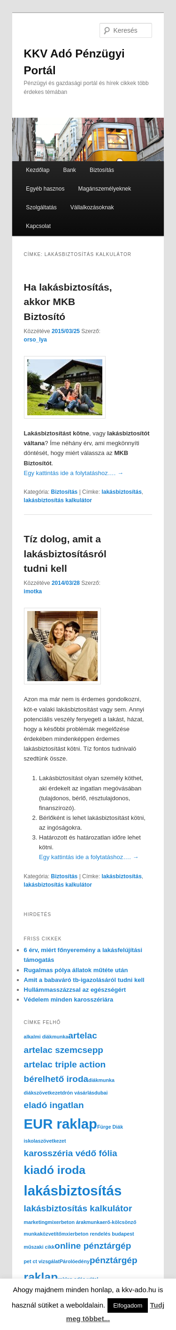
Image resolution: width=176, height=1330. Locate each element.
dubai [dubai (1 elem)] (100, 1092)
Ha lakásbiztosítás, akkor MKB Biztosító (68, 302)
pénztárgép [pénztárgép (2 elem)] (114, 1260)
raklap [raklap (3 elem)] (41, 1277)
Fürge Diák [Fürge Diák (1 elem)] (110, 1127)
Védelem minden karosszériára (69, 999)
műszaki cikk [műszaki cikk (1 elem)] (39, 1247)
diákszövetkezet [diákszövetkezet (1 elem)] (43, 1092)
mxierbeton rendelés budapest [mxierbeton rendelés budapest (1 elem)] (97, 1234)
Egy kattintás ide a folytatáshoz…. (73, 473)
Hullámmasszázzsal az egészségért (75, 989)
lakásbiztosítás (121, 492)
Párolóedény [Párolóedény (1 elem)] (75, 1261)
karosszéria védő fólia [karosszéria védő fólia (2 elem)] (70, 1153)
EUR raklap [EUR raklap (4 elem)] (60, 1123)
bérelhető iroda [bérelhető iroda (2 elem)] (56, 1079)
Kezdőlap (37, 170)
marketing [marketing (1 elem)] (36, 1222)
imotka (33, 591)
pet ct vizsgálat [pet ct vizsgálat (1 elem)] (42, 1261)
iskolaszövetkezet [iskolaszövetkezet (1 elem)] (45, 1141)
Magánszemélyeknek (104, 188)
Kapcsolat (38, 226)
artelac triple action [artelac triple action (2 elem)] (65, 1064)
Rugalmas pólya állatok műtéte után (76, 970)
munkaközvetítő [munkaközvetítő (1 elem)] (43, 1234)
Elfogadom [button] (127, 1305)
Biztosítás (102, 170)
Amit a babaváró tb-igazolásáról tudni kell (84, 979)
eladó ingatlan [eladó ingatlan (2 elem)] (54, 1105)
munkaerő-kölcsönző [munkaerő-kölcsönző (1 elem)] (111, 1222)
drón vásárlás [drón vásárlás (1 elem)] (78, 1092)
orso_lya (35, 339)
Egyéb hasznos (45, 188)
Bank (69, 170)
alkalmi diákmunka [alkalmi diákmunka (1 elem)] (46, 1036)
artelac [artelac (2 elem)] (82, 1035)
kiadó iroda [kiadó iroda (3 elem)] (55, 1170)
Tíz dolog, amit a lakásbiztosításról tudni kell (65, 553)
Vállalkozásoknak (92, 207)
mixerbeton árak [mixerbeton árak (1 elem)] (66, 1222)
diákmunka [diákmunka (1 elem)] (101, 1080)
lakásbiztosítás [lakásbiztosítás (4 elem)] (73, 1190)
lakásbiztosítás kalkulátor (58, 500)
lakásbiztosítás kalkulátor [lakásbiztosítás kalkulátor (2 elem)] (78, 1208)
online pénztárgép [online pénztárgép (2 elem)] (92, 1246)
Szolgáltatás (41, 207)
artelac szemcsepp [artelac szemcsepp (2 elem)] (63, 1050)
